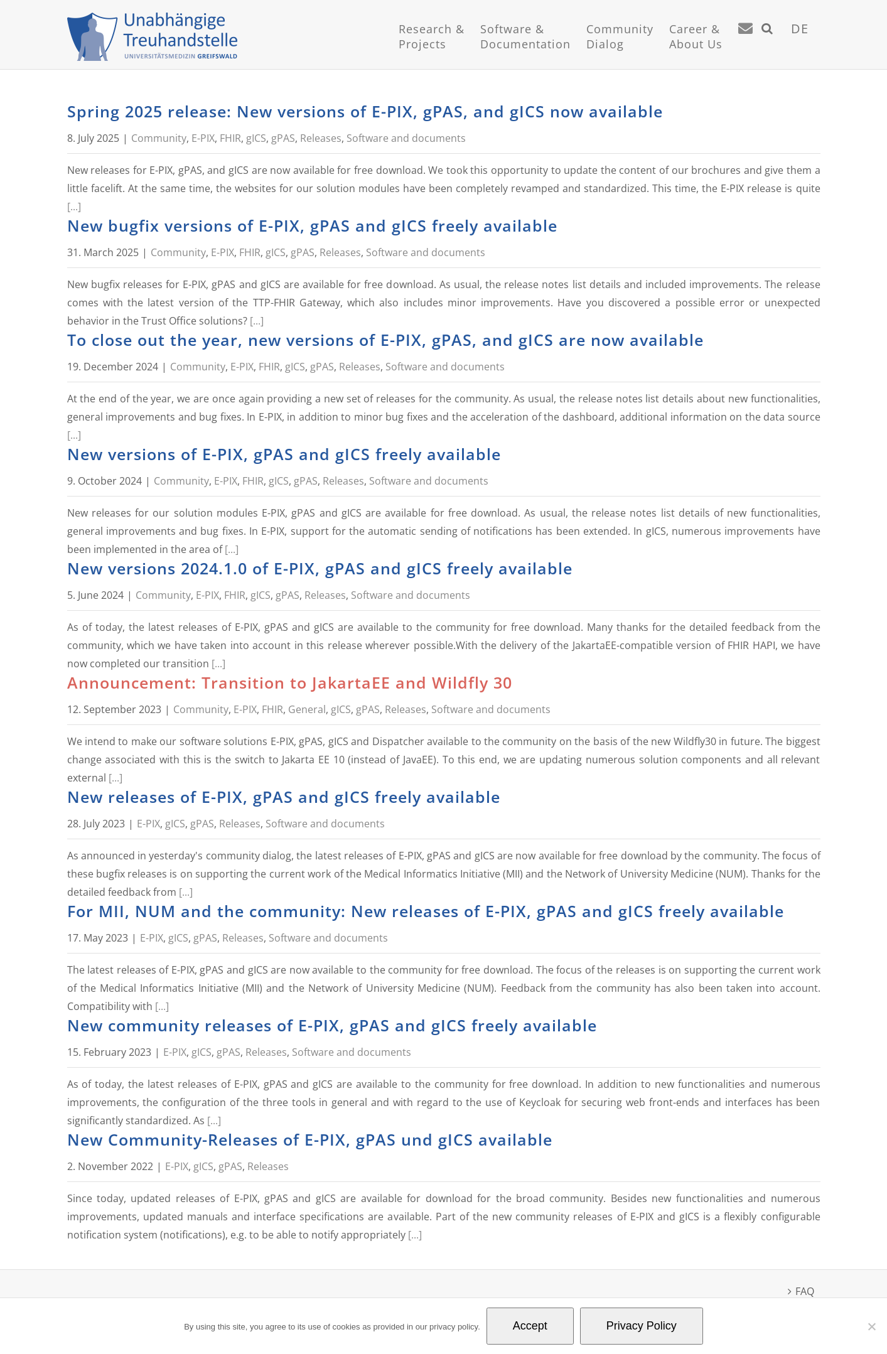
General (307, 709)
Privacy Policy (641, 1325)
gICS (256, 138)
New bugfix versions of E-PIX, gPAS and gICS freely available (312, 225)
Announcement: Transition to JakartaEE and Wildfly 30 (289, 682)
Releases (320, 138)
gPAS (283, 138)
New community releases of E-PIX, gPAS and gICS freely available (332, 1025)
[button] (767, 44)
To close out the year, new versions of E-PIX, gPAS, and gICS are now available (385, 339)
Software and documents (406, 138)
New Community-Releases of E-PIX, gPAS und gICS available (309, 1139)
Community (158, 138)
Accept (530, 1325)
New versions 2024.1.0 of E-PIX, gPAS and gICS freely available (320, 568)
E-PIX (203, 138)
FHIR (230, 138)
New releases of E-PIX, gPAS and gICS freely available (283, 796)
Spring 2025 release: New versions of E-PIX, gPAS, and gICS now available (365, 111)
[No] (871, 1326)
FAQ (804, 1291)
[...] (74, 206)
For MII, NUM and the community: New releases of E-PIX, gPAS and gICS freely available (425, 910)
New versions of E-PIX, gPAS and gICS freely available (284, 454)
